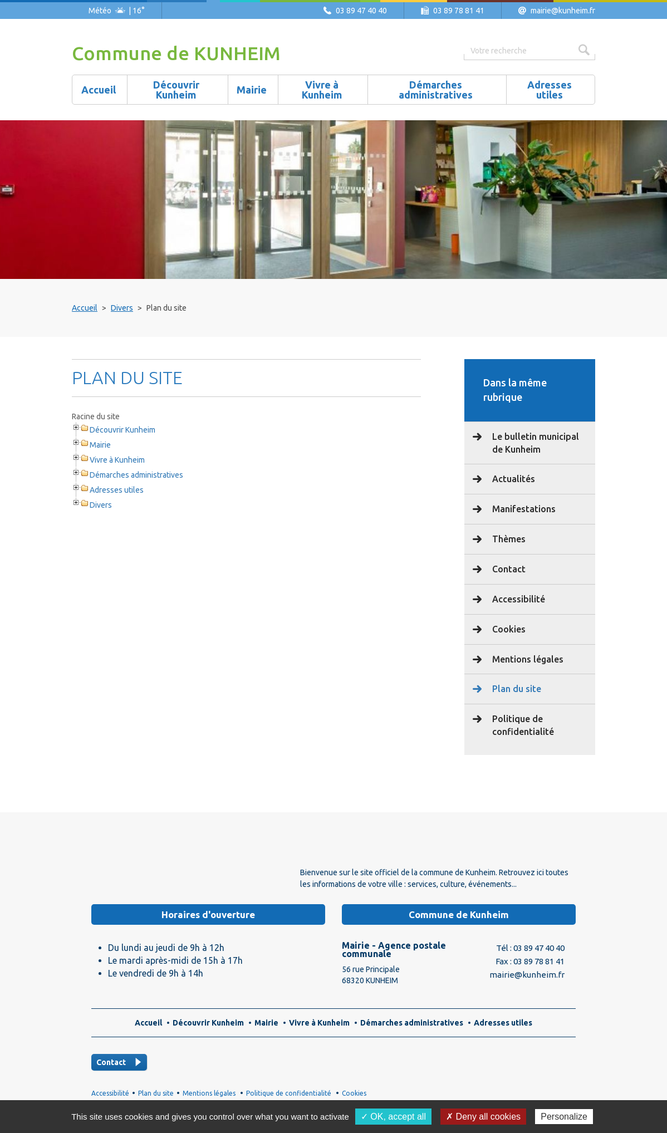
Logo (155, 865)
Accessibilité (517, 599)
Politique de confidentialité (522, 725)
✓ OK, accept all (393, 1116)
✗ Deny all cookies (483, 1116)
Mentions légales (526, 659)
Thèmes (508, 539)
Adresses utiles (117, 489)
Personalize (564, 1116)
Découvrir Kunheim (122, 429)
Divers (122, 307)
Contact (508, 569)
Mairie (100, 444)
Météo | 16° (117, 10)
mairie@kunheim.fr (563, 10)
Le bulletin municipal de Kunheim (534, 442)
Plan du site (515, 689)
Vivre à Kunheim (117, 459)
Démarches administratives (136, 474)
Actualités (512, 479)
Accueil (84, 307)
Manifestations (523, 509)
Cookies (508, 629)
